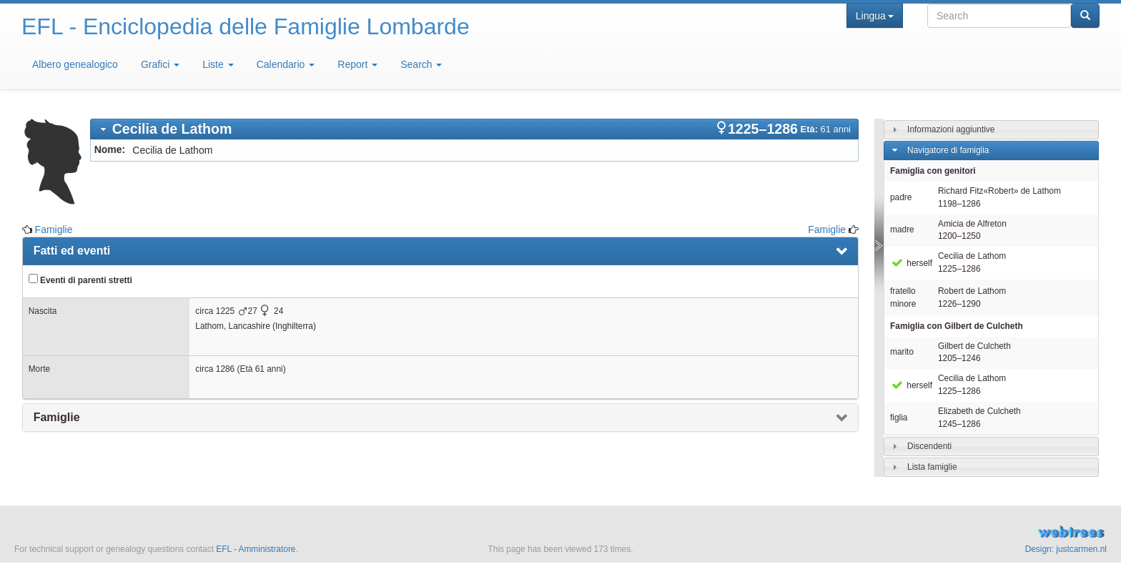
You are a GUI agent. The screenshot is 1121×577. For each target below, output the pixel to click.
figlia (898, 418)
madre (902, 230)
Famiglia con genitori (933, 171)
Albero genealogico (75, 64)
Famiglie (54, 229)
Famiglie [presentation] (57, 417)
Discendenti (929, 446)
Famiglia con (956, 326)
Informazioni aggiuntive (950, 129)
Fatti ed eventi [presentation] (72, 251)
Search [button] (421, 64)
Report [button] (357, 64)
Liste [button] (217, 64)
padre (901, 197)
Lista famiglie (932, 467)
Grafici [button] (160, 64)
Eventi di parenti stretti (80, 279)
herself (911, 263)
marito (902, 352)
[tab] (474, 129)
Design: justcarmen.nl (1066, 549)
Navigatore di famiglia (948, 150)
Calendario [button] (286, 64)
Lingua (875, 15)
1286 (225, 369)
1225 (225, 311)
